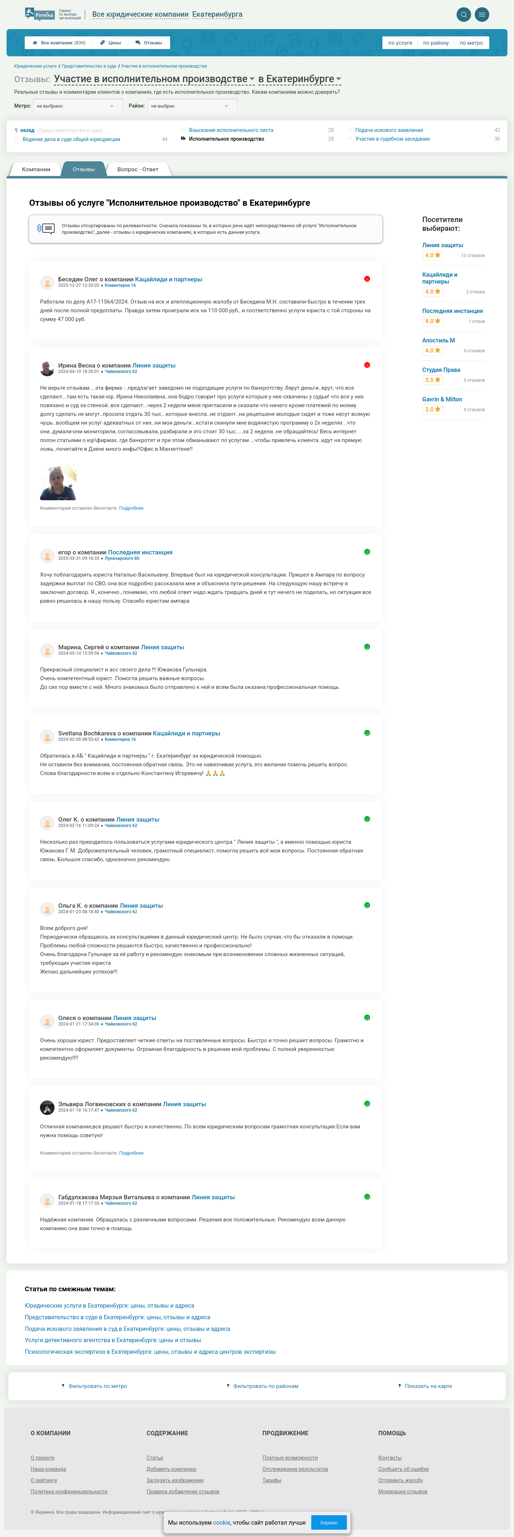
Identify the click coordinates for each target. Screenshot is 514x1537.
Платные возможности (290, 1458)
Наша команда (49, 1469)
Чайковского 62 (121, 371)
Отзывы (149, 42)
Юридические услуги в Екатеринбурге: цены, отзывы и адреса (109, 1305)
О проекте (43, 1458)
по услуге (401, 43)
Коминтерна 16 (120, 285)
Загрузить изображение (175, 1480)
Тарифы (271, 1480)
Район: (137, 106)
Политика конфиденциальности (69, 1491)
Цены (110, 42)
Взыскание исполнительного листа (231, 130)
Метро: (22, 106)
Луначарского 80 (122, 558)
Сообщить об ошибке (403, 1469)
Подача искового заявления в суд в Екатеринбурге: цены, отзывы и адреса (127, 1328)
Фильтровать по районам (262, 1386)
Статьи (154, 1458)
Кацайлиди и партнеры (168, 279)
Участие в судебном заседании (393, 138)
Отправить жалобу (400, 1480)
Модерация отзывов (402, 1491)
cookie (221, 1522)
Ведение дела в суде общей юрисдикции (71, 139)
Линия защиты (154, 365)
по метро (471, 43)
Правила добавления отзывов (182, 1491)
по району (436, 43)
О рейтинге (44, 1480)
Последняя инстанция (140, 552)
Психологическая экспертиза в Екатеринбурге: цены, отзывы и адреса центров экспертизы (150, 1351)
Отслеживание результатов (295, 1469)
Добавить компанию (171, 1469)
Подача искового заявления (389, 130)
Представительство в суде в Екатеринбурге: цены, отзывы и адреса (117, 1317)
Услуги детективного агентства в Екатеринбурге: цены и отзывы (113, 1340)
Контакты (390, 1458)
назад (61, 130)
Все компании (59, 42)
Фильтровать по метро (94, 1386)
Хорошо (329, 1522)
